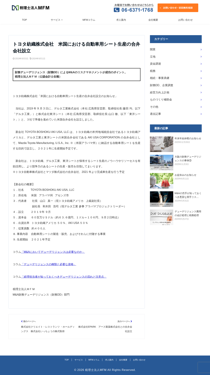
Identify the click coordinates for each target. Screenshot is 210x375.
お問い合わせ (185, 19)
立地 (152, 56)
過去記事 (155, 113)
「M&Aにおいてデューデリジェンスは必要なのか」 (53, 251)
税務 (152, 70)
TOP (24, 19)
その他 (154, 106)
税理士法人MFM (95, 369)
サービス (55, 19)
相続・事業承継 (159, 78)
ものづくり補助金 (161, 99)
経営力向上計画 (159, 92)
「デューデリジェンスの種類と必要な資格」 (48, 264)
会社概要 (153, 19)
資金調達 (155, 63)
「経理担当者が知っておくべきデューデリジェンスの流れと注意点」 (64, 276)
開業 (152, 49)
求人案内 (121, 19)
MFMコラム (88, 19)
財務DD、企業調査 (161, 85)
